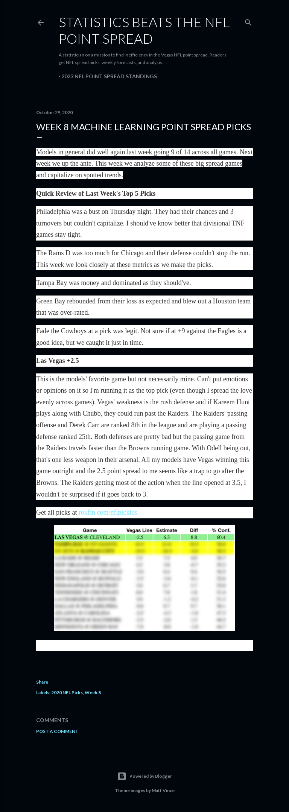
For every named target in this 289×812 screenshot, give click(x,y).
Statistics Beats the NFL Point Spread (144, 30)
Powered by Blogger (144, 776)
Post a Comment (57, 731)
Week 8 (93, 692)
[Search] (248, 21)
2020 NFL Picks (67, 692)
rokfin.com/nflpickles (108, 512)
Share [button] (42, 682)
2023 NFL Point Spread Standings (109, 76)
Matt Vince (163, 790)
